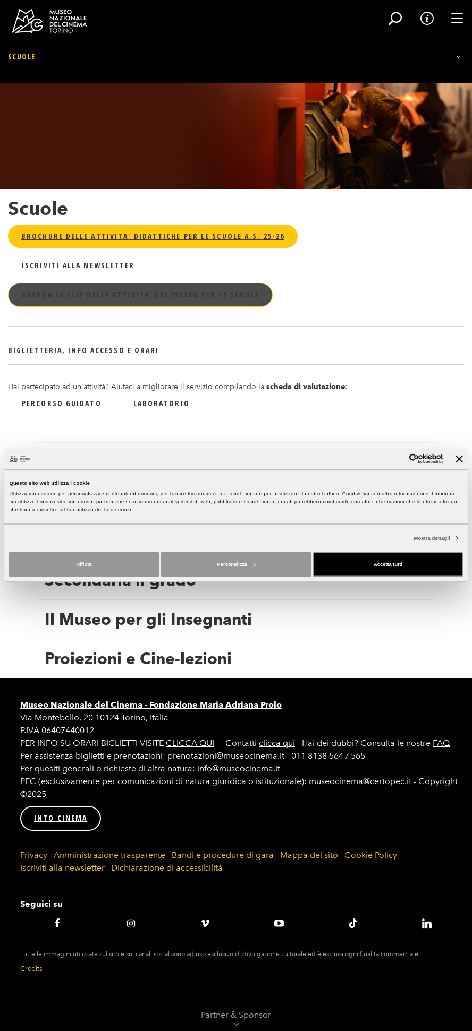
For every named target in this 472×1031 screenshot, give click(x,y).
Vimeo (205, 923)
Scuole (21, 73)
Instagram (131, 923)
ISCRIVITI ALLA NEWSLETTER (78, 265)
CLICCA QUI (190, 743)
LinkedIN (427, 923)
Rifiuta (83, 564)
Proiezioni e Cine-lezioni (138, 658)
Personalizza (236, 564)
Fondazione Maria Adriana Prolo (215, 705)
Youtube (279, 923)
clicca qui (277, 743)
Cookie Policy (370, 855)
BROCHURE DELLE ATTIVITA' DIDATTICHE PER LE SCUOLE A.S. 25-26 (152, 236)
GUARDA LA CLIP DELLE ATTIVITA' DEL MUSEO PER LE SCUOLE (140, 294)
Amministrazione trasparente (109, 855)
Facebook (57, 923)
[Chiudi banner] (459, 458)
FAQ (441, 743)
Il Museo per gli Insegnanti (148, 619)
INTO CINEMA (60, 818)
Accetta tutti (388, 564)
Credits (31, 969)
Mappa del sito (309, 855)
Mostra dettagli (432, 537)
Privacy (33, 855)
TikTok (353, 923)
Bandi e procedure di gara (223, 855)
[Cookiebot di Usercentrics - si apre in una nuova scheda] (396, 459)
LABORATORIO (161, 403)
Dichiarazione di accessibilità (167, 868)
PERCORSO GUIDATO (62, 403)
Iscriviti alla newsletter (62, 868)
